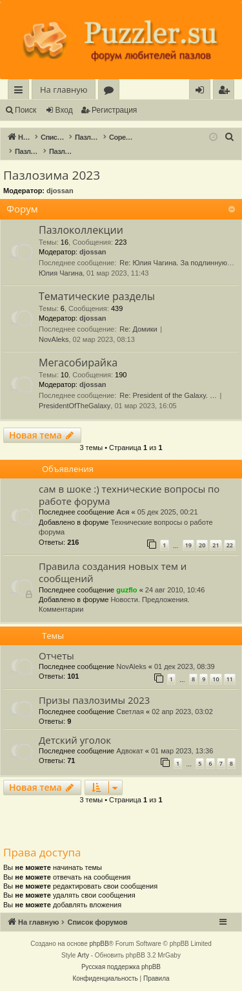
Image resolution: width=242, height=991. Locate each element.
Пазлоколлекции (81, 230)
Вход (64, 110)
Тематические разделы (97, 296)
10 (215, 679)
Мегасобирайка (78, 362)
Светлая (130, 711)
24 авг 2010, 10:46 (175, 590)
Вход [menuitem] (202, 92)
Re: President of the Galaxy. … (168, 395)
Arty (83, 955)
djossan (60, 190)
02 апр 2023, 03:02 (182, 711)
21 (215, 545)
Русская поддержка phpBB (121, 966)
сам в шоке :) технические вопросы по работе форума (129, 494)
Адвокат (129, 751)
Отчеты (56, 655)
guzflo (126, 590)
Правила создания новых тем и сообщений (113, 572)
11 (230, 679)
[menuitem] (224, 90)
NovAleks (53, 339)
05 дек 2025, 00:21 (167, 512)
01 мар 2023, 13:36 (182, 751)
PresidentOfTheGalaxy (74, 406)
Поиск (25, 110)
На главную (63, 89)
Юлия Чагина (61, 273)
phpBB (99, 943)
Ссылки (21, 92)
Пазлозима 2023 (51, 175)
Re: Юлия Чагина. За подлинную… (176, 263)
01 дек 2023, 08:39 (184, 666)
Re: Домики (138, 329)
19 (188, 545)
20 (202, 545)
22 (230, 545)
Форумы (111, 92)
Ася (122, 512)
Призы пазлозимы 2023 (94, 700)
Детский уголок (75, 739)
